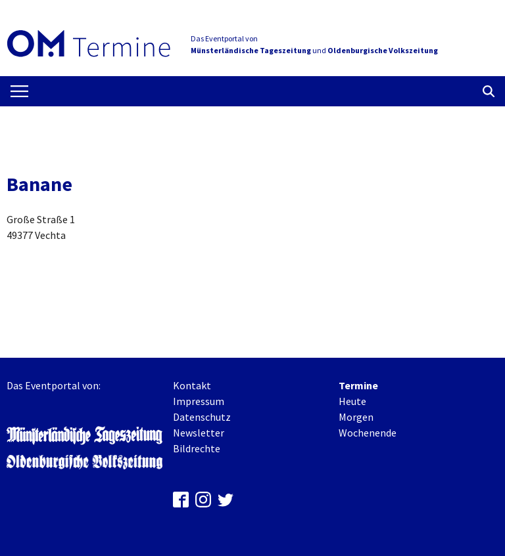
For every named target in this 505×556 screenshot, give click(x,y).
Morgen (356, 416)
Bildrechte (196, 448)
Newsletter (198, 432)
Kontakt (192, 385)
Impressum (198, 401)
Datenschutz (202, 416)
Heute (352, 401)
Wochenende (368, 432)
